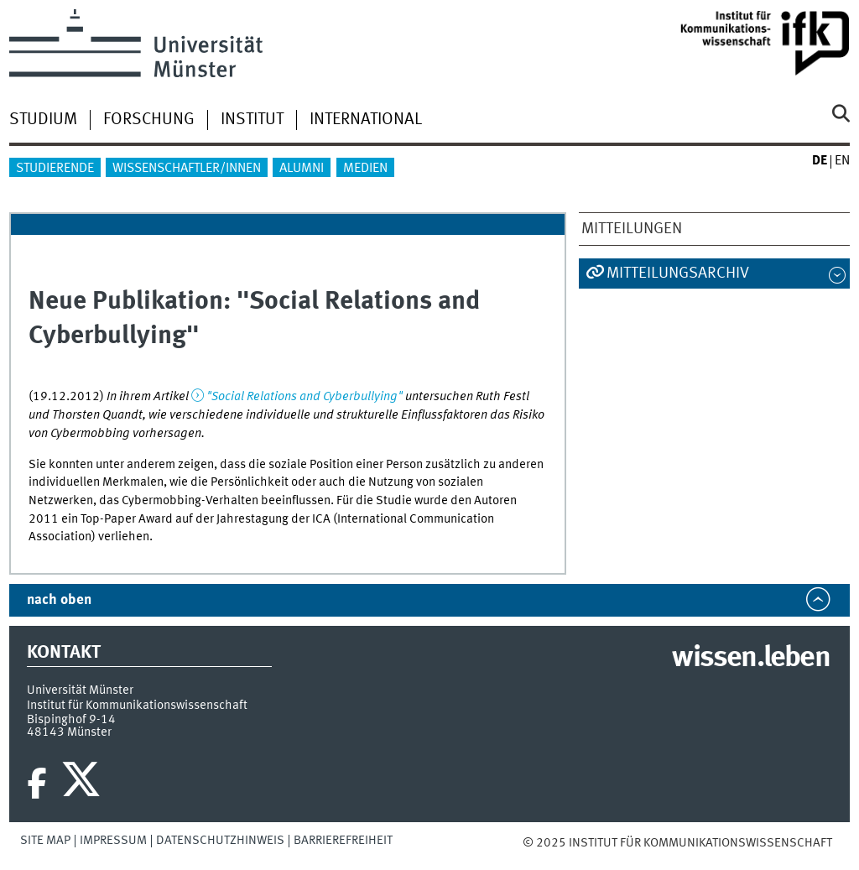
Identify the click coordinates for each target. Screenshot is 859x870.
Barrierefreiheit (343, 840)
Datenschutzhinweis (220, 840)
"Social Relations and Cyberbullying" (304, 397)
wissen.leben (750, 658)
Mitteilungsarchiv (678, 273)
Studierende (55, 168)
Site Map (45, 840)
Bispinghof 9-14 (71, 720)
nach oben (59, 600)
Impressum (113, 840)
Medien (365, 168)
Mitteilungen (631, 229)
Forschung (149, 120)
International (366, 120)
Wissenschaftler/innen (186, 168)
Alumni (301, 168)
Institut (252, 120)
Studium (43, 120)
